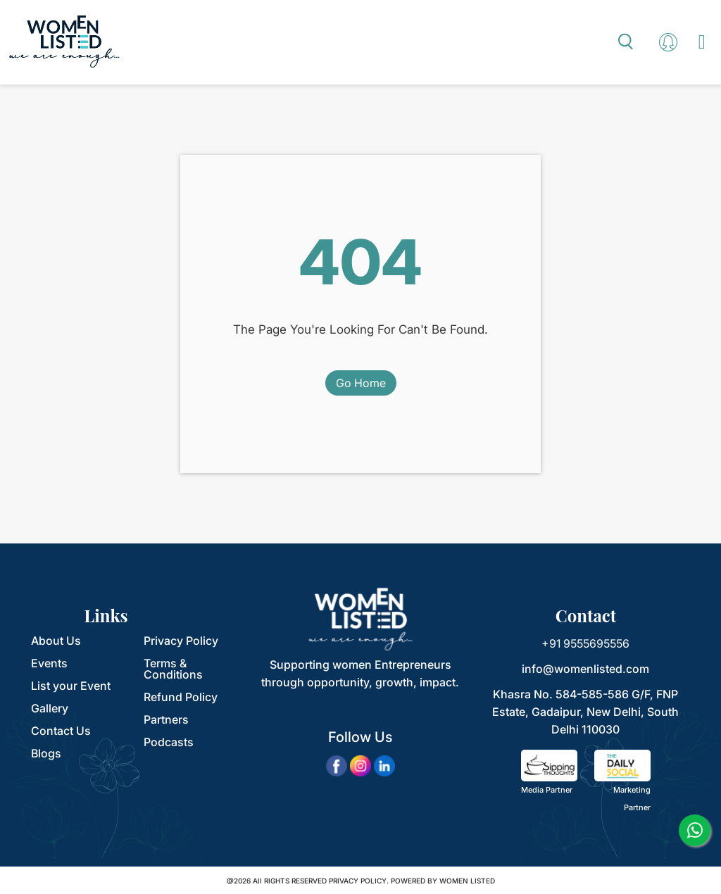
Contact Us (61, 731)
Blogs (46, 753)
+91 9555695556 (585, 643)
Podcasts (169, 742)
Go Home (361, 383)
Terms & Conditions (173, 668)
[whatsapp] (694, 830)
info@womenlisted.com (585, 669)
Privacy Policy (181, 641)
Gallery (49, 708)
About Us (56, 641)
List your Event (71, 686)
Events (49, 663)
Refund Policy (181, 697)
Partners (166, 719)
